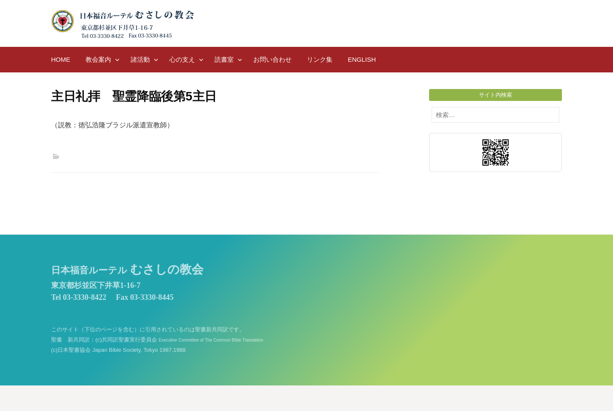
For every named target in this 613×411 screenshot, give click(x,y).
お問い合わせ (272, 59)
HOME (60, 59)
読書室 (224, 59)
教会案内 (98, 59)
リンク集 (319, 59)
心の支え (182, 59)
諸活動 (140, 59)
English (362, 59)
